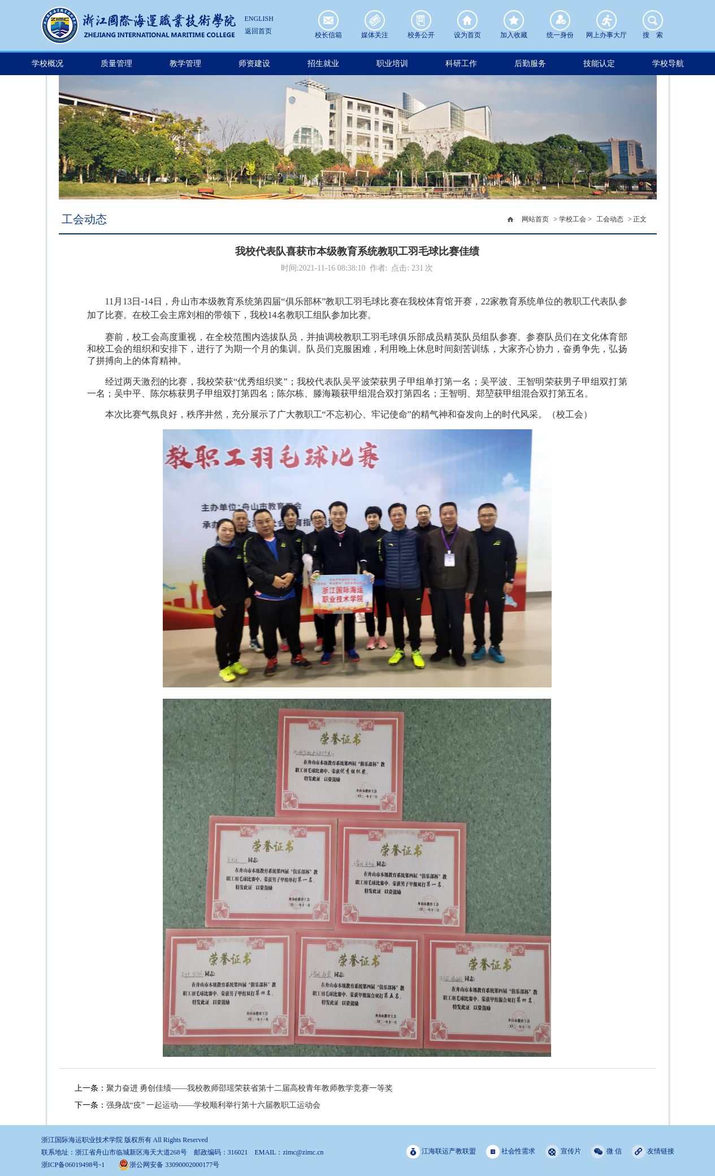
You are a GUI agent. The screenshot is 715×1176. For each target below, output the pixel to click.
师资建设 (254, 63)
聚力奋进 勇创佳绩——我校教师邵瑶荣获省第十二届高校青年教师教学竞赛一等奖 (249, 1088)
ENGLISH (259, 19)
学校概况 (47, 63)
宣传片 (563, 1151)
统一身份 (560, 20)
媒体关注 (374, 20)
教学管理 (185, 63)
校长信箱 (328, 20)
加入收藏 (513, 20)
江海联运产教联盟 (441, 1151)
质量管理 (116, 63)
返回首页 (258, 31)
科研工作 (461, 63)
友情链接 (653, 1151)
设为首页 (467, 20)
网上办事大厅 (606, 20)
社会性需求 (510, 1151)
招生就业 (323, 63)
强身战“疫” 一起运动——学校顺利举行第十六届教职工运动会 (213, 1105)
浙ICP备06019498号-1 (73, 1165)
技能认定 (599, 63)
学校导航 (668, 63)
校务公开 (421, 20)
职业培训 (392, 63)
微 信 (606, 1151)
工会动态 (609, 219)
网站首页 (535, 219)
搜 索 (653, 20)
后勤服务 (530, 63)
